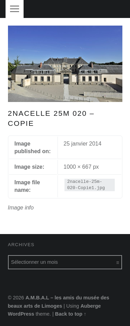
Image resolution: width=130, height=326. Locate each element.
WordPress (21, 314)
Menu (15, 9)
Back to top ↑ (70, 314)
